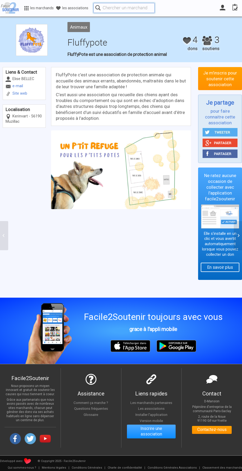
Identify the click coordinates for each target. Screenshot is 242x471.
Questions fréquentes (91, 408)
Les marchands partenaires (151, 402)
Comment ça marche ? (91, 402)
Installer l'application (151, 414)
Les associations (151, 408)
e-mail (17, 86)
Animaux (78, 27)
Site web (19, 93)
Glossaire (91, 414)
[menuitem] (22, 467)
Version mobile (151, 421)
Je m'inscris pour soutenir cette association (220, 78)
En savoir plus (220, 267)
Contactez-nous (212, 430)
